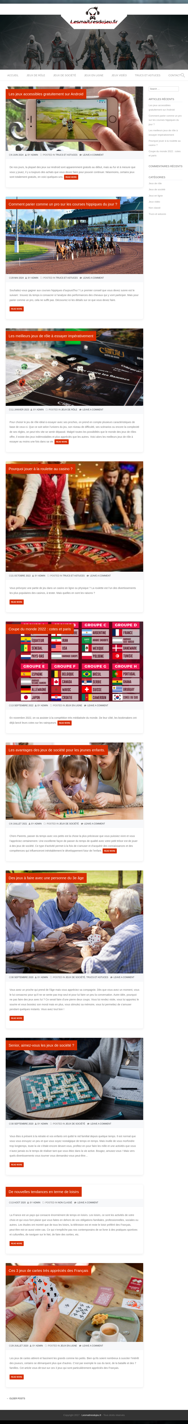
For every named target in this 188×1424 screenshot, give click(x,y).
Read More (71, 177)
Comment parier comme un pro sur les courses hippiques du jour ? (63, 204)
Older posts (16, 1398)
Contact (175, 75)
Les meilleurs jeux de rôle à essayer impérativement (51, 336)
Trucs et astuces (147, 75)
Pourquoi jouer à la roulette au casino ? (41, 469)
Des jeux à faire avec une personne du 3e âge (46, 878)
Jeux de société (64, 75)
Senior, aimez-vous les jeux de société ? (41, 1045)
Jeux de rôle (36, 75)
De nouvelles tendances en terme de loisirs (44, 1192)
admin (34, 155)
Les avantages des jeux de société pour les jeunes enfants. (57, 750)
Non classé (65, 1202)
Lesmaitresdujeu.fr (91, 1415)
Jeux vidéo (119, 75)
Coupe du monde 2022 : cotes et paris (40, 629)
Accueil (13, 75)
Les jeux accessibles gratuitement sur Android (46, 94)
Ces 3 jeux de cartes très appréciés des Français (48, 1271)
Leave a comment (93, 155)
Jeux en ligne (93, 75)
